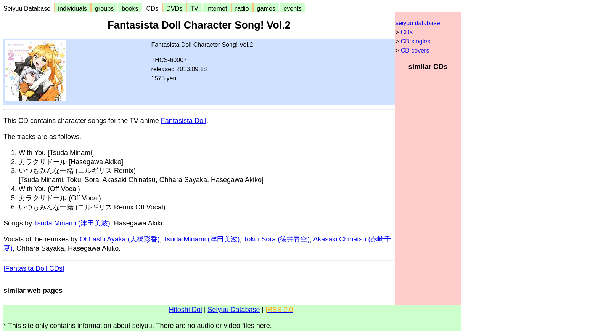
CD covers (415, 50)
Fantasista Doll (183, 121)
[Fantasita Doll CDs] (33, 268)
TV (194, 8)
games (266, 8)
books (129, 8)
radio (242, 8)
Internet (217, 8)
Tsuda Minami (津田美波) (72, 223)
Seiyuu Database (28, 8)
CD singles (415, 41)
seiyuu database (417, 23)
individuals (72, 8)
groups (104, 8)
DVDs (174, 8)
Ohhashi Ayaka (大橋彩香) (120, 239)
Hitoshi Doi (185, 309)
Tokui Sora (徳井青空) (276, 239)
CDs (152, 8)
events (292, 8)
